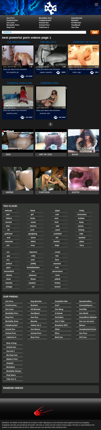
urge (79, 72)
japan (59, 211)
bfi (10, 230)
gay (10, 256)
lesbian (83, 218)
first (8, 72)
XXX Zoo (81, 337)
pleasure (34, 275)
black (34, 211)
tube (83, 234)
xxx (10, 252)
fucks (34, 218)
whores (34, 226)
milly (34, 256)
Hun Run (75, 27)
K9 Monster (76, 23)
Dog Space (9, 375)
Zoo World (82, 313)
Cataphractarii (45, 20)
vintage (10, 287)
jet (17, 72)
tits (59, 238)
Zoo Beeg (57, 309)
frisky (83, 211)
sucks (35, 222)
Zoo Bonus (34, 329)
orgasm (42, 72)
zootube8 (59, 234)
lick (59, 256)
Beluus (80, 325)
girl (34, 214)
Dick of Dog (9, 343)
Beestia (32, 321)
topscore (34, 252)
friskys (59, 283)
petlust (10, 264)
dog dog (50, 8)
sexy (34, 245)
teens (34, 238)
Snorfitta (81, 309)
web (59, 226)
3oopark (8, 363)
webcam (10, 211)
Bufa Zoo (57, 337)
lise (34, 271)
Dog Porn (11, 27)
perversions (58, 271)
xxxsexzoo (83, 214)
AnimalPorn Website (86, 317)
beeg (83, 222)
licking (83, 230)
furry (83, 245)
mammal (58, 264)
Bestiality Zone (45, 18)
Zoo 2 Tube (58, 321)
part (10, 214)
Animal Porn (44, 25)
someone (43, 113)
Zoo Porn (10, 18)
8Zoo (55, 333)
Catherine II (44, 27)
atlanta (10, 275)
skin (48, 113)
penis (15, 113)
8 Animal (57, 313)
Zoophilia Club (60, 301)
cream (59, 252)
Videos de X (34, 325)
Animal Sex (44, 23)
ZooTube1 (57, 317)
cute (59, 214)
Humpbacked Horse (86, 329)
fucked (59, 241)
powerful (13, 72)
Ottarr (56, 329)
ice (34, 287)
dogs (59, 245)
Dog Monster (76, 18)
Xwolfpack (75, 25)
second (10, 222)
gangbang (34, 234)
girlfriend (10, 234)
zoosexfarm (10, 271)
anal (34, 260)
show (10, 279)
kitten (34, 241)
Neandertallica (84, 301)
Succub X (9, 351)
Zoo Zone (11, 23)
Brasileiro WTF (60, 325)
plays (83, 241)
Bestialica (9, 367)
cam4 (59, 230)
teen (59, 218)
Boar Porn (33, 337)
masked (83, 238)
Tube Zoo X (9, 379)
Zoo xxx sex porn (85, 321)
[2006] (34, 264)
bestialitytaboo (34, 267)
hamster (10, 283)
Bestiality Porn (13, 25)
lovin (58, 275)
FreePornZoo (12, 20)
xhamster (10, 241)
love (59, 267)
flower (35, 279)
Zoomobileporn (84, 305)
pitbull (59, 279)
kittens (10, 218)
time (10, 226)
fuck (59, 222)
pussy (83, 226)
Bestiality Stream (12, 371)
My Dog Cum (10, 355)
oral (10, 238)
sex (10, 260)
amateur (34, 283)
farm (59, 260)
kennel (59, 287)
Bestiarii (74, 20)
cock (34, 230)
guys (10, 267)
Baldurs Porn (10, 359)
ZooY (55, 305)
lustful (75, 72)
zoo (10, 245)
